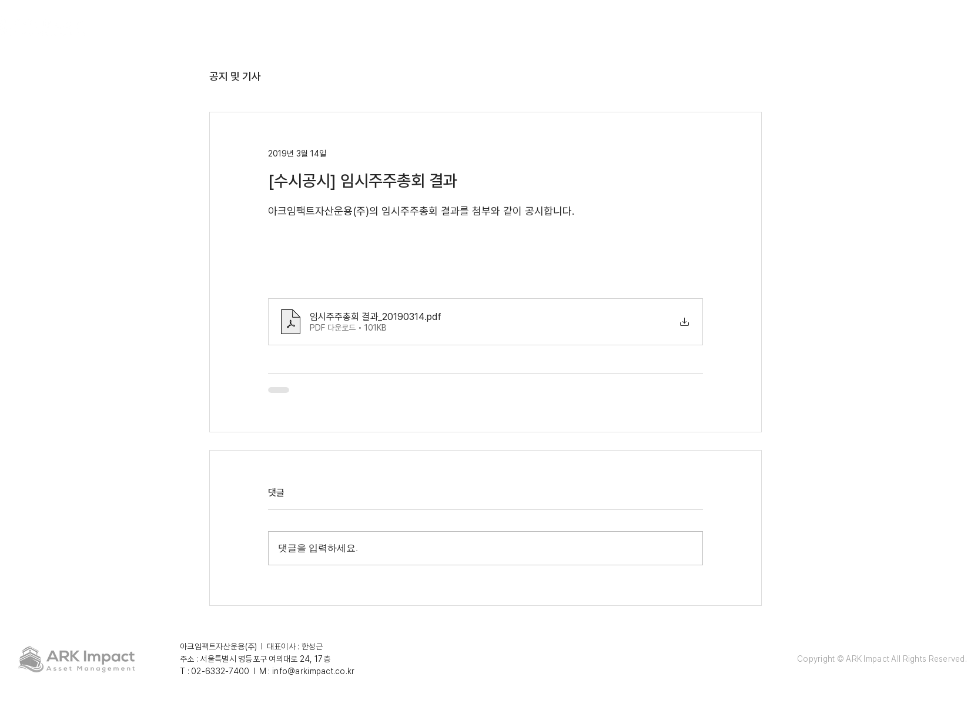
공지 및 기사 (235, 76)
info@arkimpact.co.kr (313, 671)
